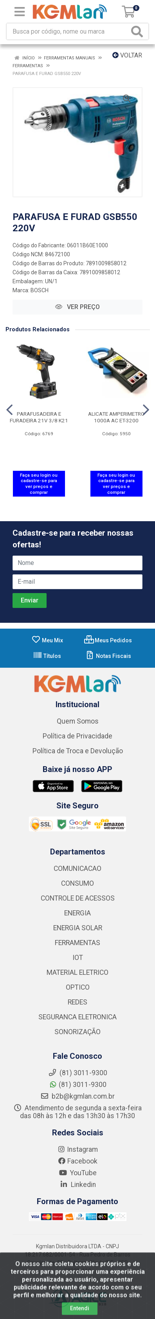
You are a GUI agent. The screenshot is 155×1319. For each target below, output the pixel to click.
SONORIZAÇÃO (77, 1032)
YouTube (78, 1173)
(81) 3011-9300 (77, 1084)
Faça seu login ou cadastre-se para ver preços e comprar (39, 483)
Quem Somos (78, 721)
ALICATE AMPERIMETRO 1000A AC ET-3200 (116, 417)
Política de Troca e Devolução (77, 751)
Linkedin (77, 1185)
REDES (77, 1002)
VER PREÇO (77, 307)
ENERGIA (77, 913)
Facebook (77, 1161)
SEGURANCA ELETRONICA (77, 1017)
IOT (77, 958)
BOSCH (40, 290)
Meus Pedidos (108, 640)
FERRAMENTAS (77, 943)
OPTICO (78, 987)
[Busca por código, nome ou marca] (68, 31)
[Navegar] (9, 409)
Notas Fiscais (108, 656)
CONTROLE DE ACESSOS (78, 898)
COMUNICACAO (77, 868)
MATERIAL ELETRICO (77, 972)
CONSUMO (77, 883)
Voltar (127, 55)
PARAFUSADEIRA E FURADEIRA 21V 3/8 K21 (39, 417)
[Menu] (20, 12)
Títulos (47, 656)
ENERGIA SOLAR (77, 928)
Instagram (77, 1149)
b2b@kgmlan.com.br (77, 1096)
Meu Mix (47, 640)
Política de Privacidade (77, 736)
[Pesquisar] (138, 31)
